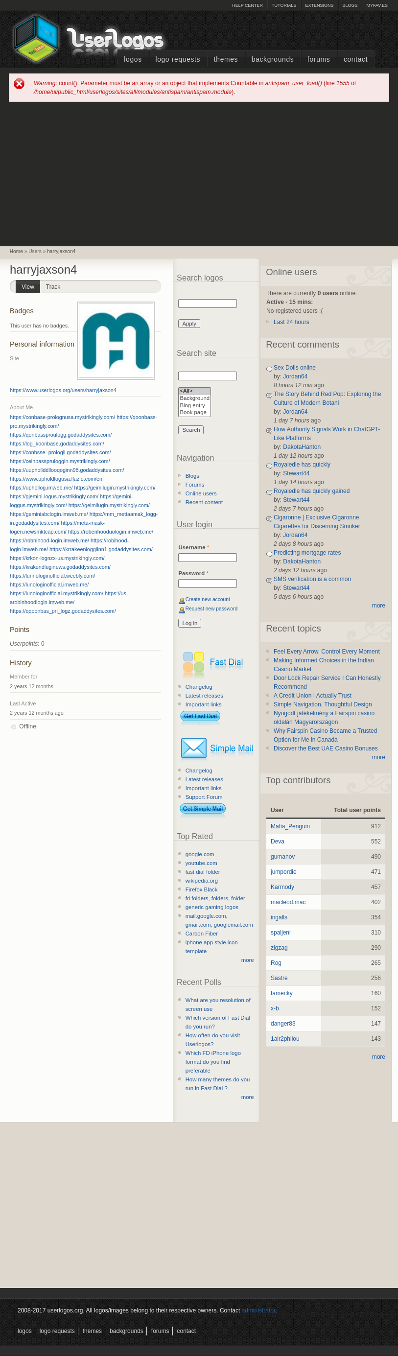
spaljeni (281, 932)
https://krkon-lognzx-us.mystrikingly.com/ (57, 558)
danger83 (283, 1023)
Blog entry (195, 406)
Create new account (208, 599)
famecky (282, 993)
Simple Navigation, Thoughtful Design (323, 704)
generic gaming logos (212, 907)
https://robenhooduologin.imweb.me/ (110, 532)
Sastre (279, 978)
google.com (200, 854)
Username (193, 547)
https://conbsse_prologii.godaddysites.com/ (60, 452)
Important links (204, 704)
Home (16, 251)
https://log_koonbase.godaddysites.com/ (57, 443)
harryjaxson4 (61, 251)
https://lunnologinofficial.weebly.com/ (52, 576)
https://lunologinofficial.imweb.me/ (49, 584)
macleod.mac (288, 902)
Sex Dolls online (295, 367)
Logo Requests (177, 59)
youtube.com (201, 863)
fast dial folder (203, 872)
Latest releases (204, 696)
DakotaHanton (302, 447)
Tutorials (284, 5)
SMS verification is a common (312, 579)
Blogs (349, 5)
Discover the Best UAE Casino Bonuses (326, 748)
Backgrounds (273, 59)
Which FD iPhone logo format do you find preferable (213, 1062)
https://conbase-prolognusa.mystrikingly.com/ (62, 417)
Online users (201, 493)
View (31, 285)
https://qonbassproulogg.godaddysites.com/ (61, 435)
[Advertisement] (199, 173)
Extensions (319, 5)
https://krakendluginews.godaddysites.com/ (60, 567)
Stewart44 (296, 473)
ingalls (279, 917)
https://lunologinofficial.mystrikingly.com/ (56, 593)
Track (53, 286)
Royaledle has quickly (302, 464)
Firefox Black (202, 889)
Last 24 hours (291, 322)
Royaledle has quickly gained (312, 491)
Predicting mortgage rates (307, 552)
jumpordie (284, 871)
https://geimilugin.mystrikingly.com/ (114, 488)
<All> (195, 391)
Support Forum (204, 797)
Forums (318, 59)
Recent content (204, 502)
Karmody (282, 887)
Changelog (199, 687)
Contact (356, 59)
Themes (226, 59)
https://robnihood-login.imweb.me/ (49, 540)
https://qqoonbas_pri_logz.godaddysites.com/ (63, 611)
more (247, 960)
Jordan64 (295, 376)
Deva (277, 841)
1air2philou (285, 1038)
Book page (195, 413)
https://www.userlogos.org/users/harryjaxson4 (63, 390)
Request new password (212, 608)
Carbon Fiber (202, 933)
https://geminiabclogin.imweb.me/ (49, 514)
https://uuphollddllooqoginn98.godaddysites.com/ (67, 470)
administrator (259, 1310)
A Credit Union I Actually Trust (312, 695)
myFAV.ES (377, 5)
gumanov (283, 856)
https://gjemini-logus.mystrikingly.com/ (54, 496)
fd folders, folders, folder (215, 898)
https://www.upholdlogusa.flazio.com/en (56, 479)
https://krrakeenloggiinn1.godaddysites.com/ (101, 549)
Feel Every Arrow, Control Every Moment (327, 651)
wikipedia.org (202, 881)
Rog (276, 962)
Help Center (247, 5)
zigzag (279, 947)
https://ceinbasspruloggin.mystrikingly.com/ (60, 461)
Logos (132, 59)
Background (195, 398)
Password (193, 573)
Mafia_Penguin (290, 826)
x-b (275, 1008)
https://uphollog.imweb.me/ (41, 488)
